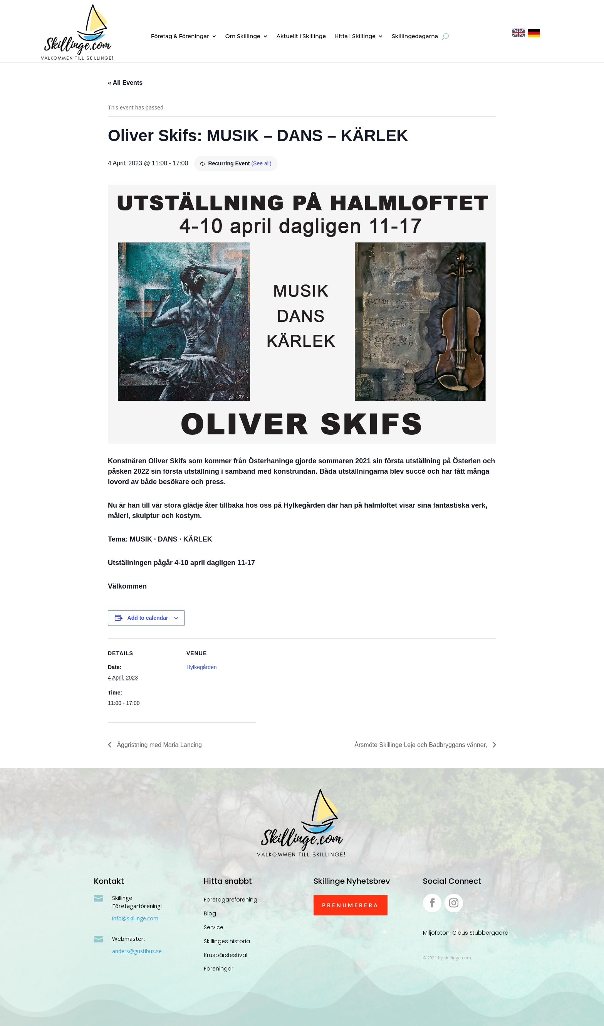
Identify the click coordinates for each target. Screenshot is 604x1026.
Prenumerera (350, 905)
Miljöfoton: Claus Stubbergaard (465, 933)
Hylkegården (201, 667)
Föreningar (218, 968)
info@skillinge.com (135, 918)
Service (213, 927)
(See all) (261, 163)
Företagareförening (230, 899)
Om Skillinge (242, 37)
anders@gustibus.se (137, 951)
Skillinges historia (227, 941)
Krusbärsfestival (225, 955)
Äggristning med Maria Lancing (158, 745)
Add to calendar (148, 618)
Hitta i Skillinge (355, 37)
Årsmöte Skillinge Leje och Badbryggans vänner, (421, 745)
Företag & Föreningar (180, 37)
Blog (210, 913)
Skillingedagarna (415, 37)
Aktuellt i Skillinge (301, 37)
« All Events (125, 82)
